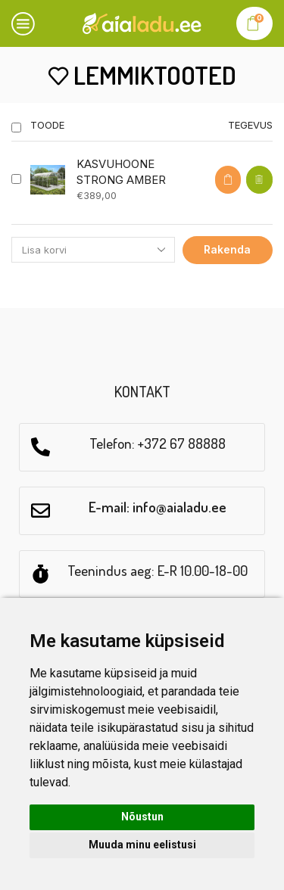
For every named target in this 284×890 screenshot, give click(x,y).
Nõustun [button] (142, 817)
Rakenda (227, 249)
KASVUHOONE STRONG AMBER (121, 172)
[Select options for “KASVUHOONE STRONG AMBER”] (228, 180)
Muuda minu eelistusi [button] (142, 845)
